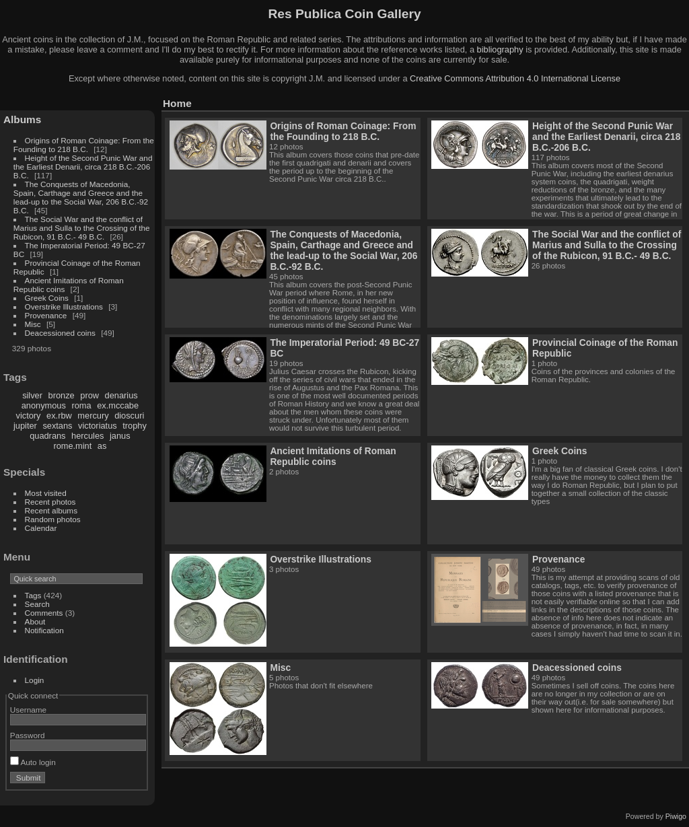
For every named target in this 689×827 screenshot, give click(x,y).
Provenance (46, 315)
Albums (22, 119)
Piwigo (675, 816)
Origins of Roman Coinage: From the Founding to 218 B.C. (83, 144)
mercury (92, 415)
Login (34, 680)
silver (32, 395)
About (35, 621)
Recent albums (51, 510)
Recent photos (50, 501)
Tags (33, 595)
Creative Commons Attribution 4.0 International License (515, 78)
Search (37, 604)
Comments (44, 612)
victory (28, 415)
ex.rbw (59, 415)
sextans (57, 426)
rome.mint (72, 446)
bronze (61, 395)
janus (120, 436)
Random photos (53, 519)
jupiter (25, 426)
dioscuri (129, 415)
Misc (33, 324)
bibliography (500, 49)
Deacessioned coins (60, 332)
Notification (44, 630)
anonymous (44, 405)
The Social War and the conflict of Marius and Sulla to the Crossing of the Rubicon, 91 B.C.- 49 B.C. (81, 228)
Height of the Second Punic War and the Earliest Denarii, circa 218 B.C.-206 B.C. (83, 166)
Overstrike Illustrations (64, 306)
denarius (121, 395)
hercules (87, 436)
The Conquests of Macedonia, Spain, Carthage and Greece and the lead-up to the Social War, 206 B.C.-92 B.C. (80, 197)
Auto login (33, 762)
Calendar (41, 528)
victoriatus (97, 426)
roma (81, 405)
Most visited (46, 493)
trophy (134, 426)
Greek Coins (47, 297)
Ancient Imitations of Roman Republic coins (333, 456)
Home (177, 103)
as (102, 446)
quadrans (47, 436)
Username (28, 709)
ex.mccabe (118, 405)
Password (27, 735)
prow (89, 395)
